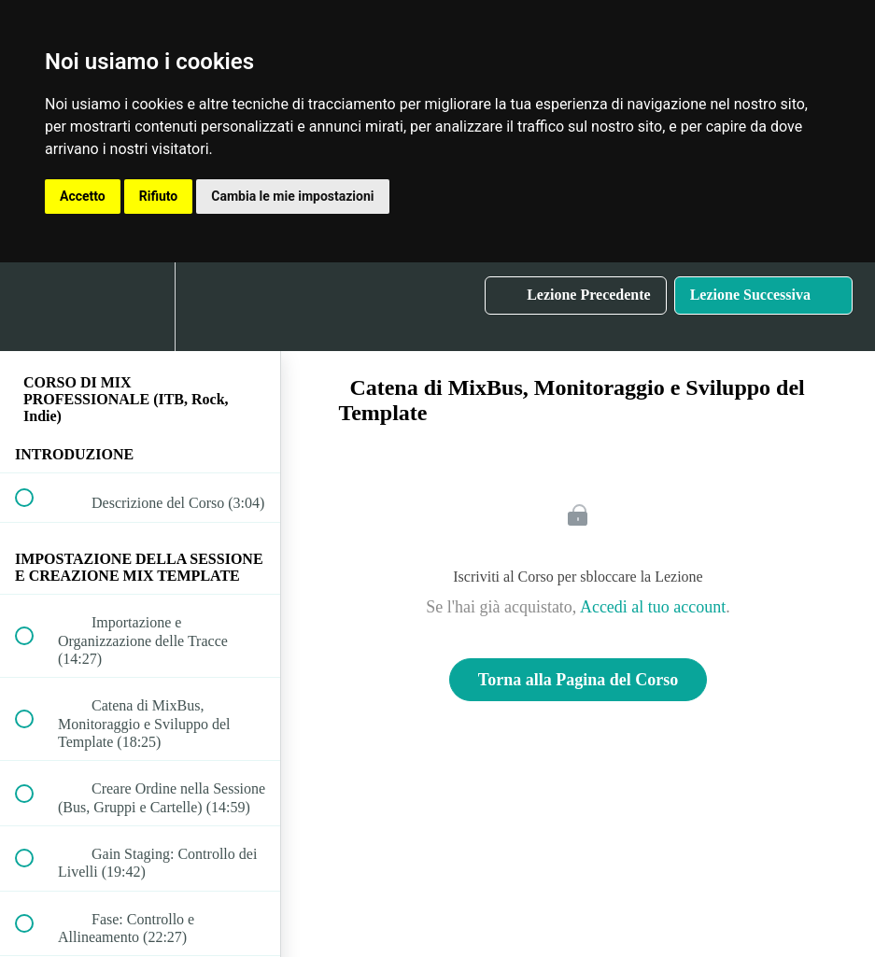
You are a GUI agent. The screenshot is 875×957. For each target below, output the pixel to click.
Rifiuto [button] (158, 196)
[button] (34, 306)
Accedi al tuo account (653, 607)
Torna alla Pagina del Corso (578, 679)
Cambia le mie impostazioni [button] (292, 196)
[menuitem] (140, 306)
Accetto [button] (83, 196)
